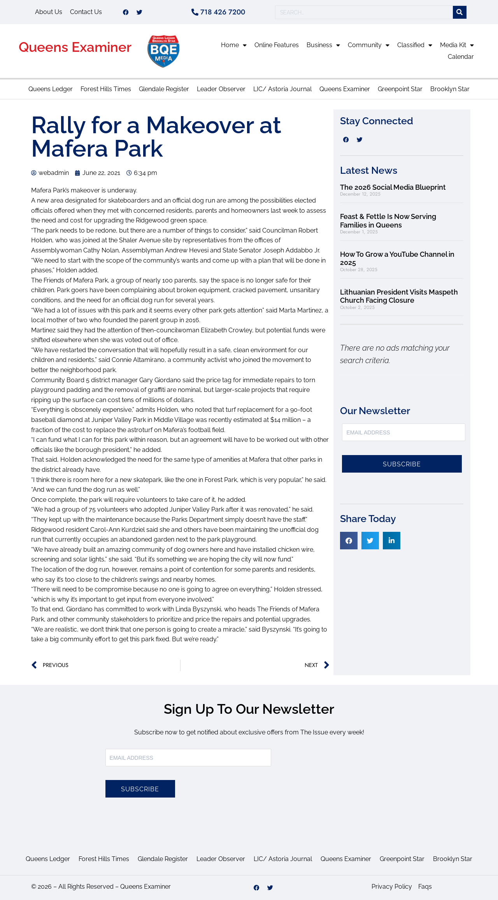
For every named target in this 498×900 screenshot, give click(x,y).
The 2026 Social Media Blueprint (393, 187)
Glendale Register (164, 89)
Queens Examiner (75, 47)
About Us (48, 12)
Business (323, 45)
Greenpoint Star (400, 89)
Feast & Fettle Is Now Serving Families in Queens (388, 220)
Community (368, 45)
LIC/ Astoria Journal (282, 89)
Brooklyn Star (450, 89)
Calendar (461, 56)
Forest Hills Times (106, 89)
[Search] (459, 12)
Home (234, 45)
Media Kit (457, 45)
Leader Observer (221, 89)
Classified (414, 45)
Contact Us (86, 12)
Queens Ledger (50, 89)
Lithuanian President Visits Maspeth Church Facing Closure (399, 296)
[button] (349, 540)
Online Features (276, 45)
